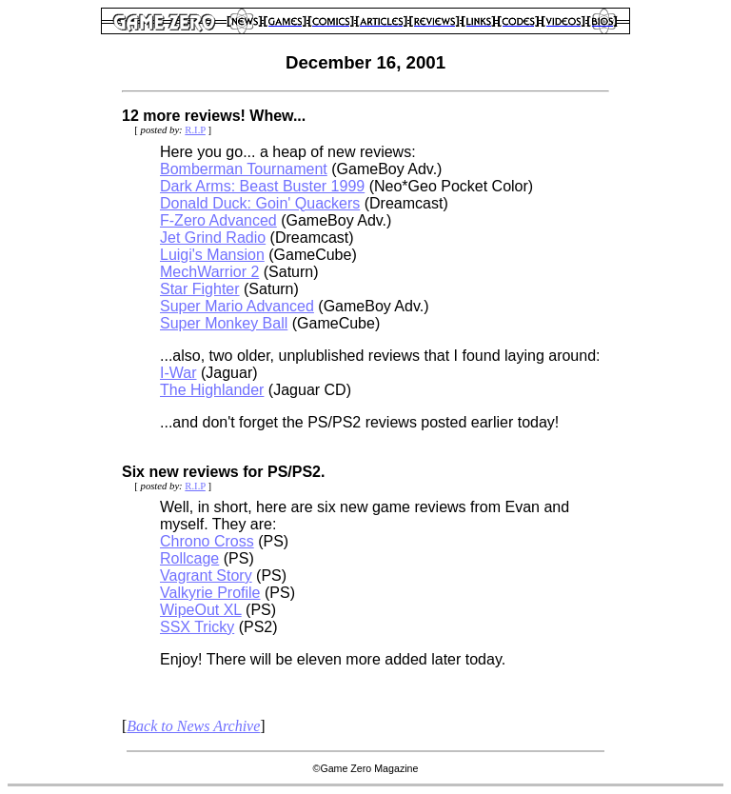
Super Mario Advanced (237, 306)
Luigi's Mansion (212, 255)
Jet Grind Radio (213, 237)
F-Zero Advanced (218, 220)
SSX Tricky (197, 627)
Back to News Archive (193, 726)
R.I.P (195, 130)
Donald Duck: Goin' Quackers (260, 203)
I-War (178, 373)
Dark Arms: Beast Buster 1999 (262, 186)
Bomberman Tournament (243, 169)
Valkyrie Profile (210, 593)
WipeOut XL (201, 610)
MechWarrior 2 (209, 272)
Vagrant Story (206, 575)
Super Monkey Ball (223, 323)
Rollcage (189, 558)
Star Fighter (200, 289)
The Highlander (212, 390)
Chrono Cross (207, 541)
